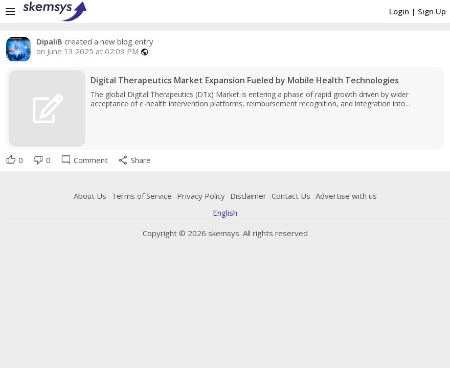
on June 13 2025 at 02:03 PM (87, 51)
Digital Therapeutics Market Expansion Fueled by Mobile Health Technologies (245, 80)
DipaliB (49, 41)
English (225, 213)
